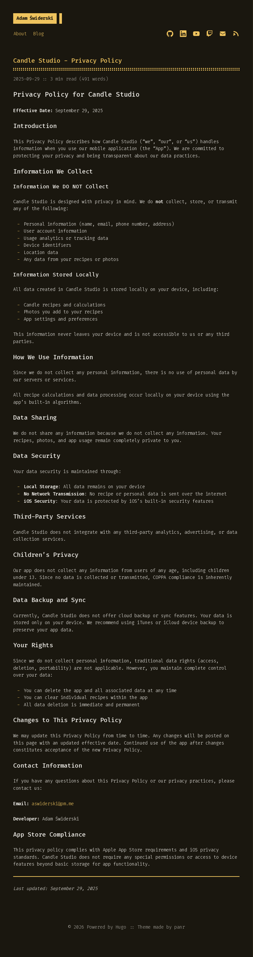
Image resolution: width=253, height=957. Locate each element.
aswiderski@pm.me (53, 804)
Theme (144, 927)
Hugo (121, 927)
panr (179, 927)
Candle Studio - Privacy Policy (67, 60)
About (20, 34)
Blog (38, 34)
